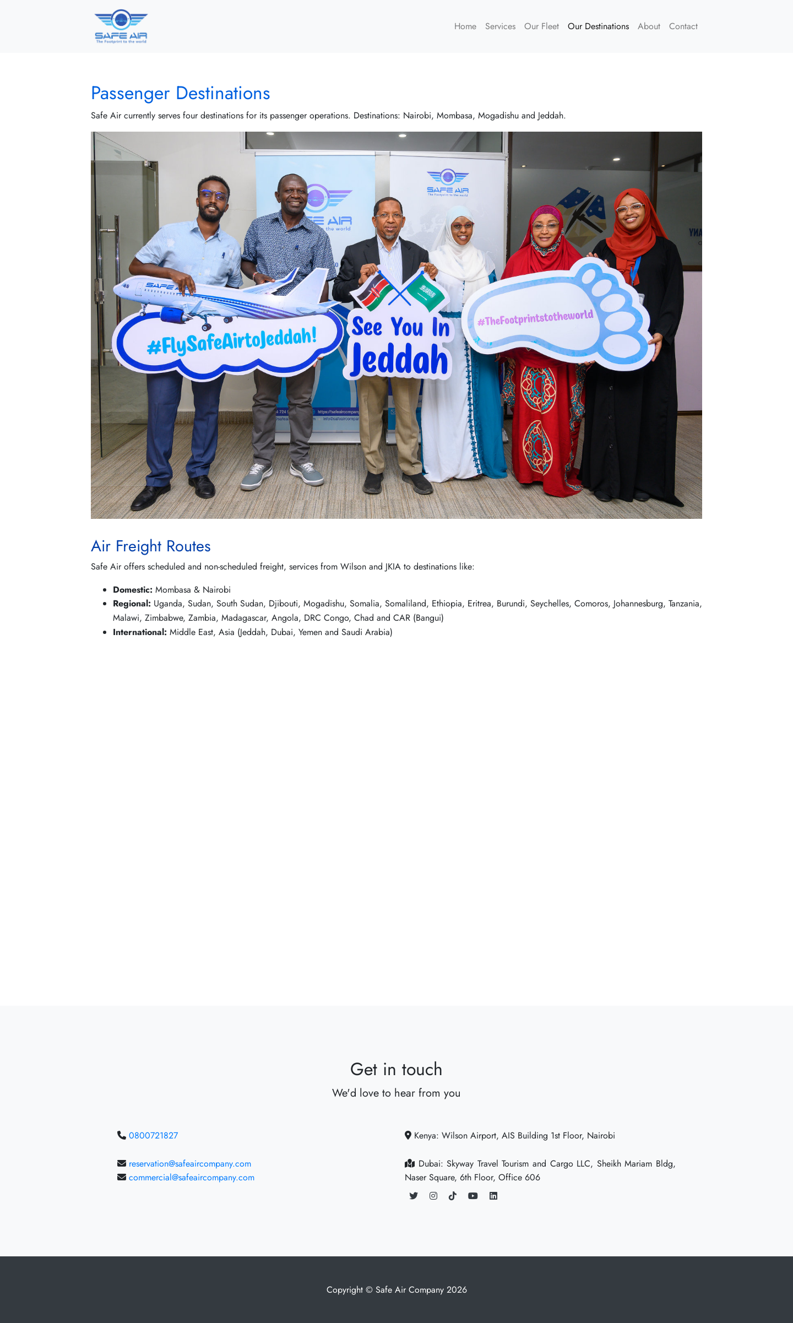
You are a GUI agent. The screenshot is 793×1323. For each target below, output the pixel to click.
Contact (683, 26)
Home (465, 26)
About (649, 26)
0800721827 (153, 1135)
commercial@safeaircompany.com (191, 1177)
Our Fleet (541, 26)
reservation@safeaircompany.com (190, 1163)
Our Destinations (598, 26)
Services (500, 26)
